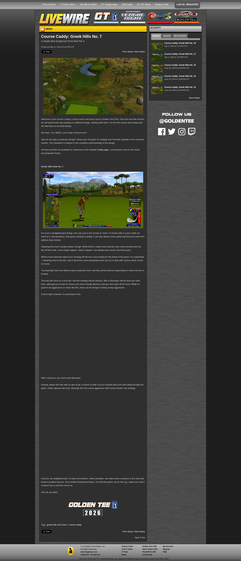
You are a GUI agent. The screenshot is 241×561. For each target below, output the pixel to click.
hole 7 (65, 525)
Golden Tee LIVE (149, 546)
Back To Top (140, 538)
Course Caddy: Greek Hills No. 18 (180, 43)
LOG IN (180, 4)
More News (194, 98)
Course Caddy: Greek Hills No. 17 (180, 54)
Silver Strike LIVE (149, 549)
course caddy (75, 525)
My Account (168, 546)
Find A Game (49, 4)
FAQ (165, 552)
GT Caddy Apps (109, 4)
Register (166, 549)
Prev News (127, 51)
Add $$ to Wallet (88, 4)
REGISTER (192, 4)
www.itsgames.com (88, 552)
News (124, 555)
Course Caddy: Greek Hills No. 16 (180, 65)
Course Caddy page (99, 149)
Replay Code (161, 4)
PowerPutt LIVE (149, 552)
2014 (59, 525)
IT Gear (125, 552)
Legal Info (84, 555)
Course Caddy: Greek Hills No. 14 (180, 87)
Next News (140, 51)
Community (147, 555)
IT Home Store (67, 4)
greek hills (52, 525)
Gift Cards (127, 4)
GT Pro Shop (143, 4)
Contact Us (95, 555)
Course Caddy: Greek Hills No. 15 (180, 76)
